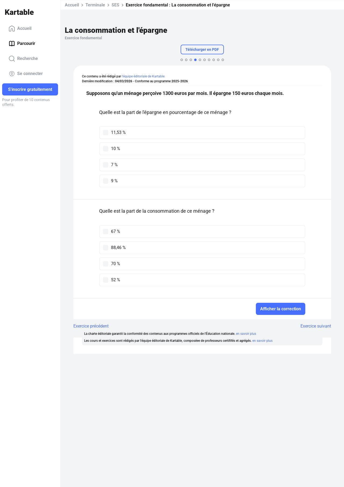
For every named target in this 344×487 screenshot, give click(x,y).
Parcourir (22, 43)
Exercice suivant (315, 326)
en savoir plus (246, 334)
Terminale (95, 5)
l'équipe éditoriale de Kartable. (143, 76)
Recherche (23, 58)
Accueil (20, 28)
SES (115, 5)
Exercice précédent (91, 326)
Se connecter (26, 73)
